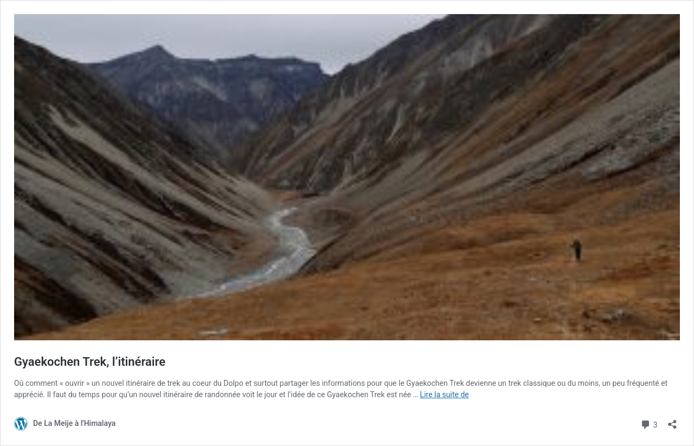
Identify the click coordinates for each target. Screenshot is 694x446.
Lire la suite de (444, 394)
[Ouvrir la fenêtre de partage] (672, 420)
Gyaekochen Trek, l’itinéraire (89, 362)
